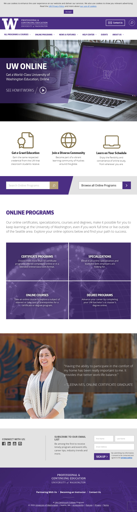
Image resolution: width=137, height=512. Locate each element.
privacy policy (126, 458)
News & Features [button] (67, 34)
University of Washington (46, 505)
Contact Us (95, 492)
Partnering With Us (46, 492)
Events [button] (104, 34)
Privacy (98, 505)
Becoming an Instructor (73, 492)
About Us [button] (117, 34)
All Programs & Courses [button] (16, 34)
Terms (106, 505)
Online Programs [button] (43, 34)
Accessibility (78, 505)
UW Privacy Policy (56, 6)
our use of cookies (88, 6)
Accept (68, 11)
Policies (89, 505)
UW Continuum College (65, 502)
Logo (2, 18)
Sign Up (102, 456)
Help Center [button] (88, 34)
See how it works (20, 90)
